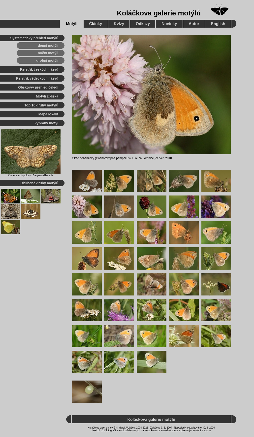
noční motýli (48, 53)
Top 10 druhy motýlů (41, 105)
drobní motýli (47, 60)
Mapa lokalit (48, 114)
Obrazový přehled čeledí (38, 87)
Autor (194, 24)
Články (95, 24)
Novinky (169, 24)
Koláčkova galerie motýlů (159, 13)
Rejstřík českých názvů (39, 69)
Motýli (71, 24)
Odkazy (143, 24)
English (218, 24)
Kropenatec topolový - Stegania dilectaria (30, 175)
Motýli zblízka (47, 96)
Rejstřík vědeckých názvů (37, 78)
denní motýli (48, 46)
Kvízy (119, 24)
